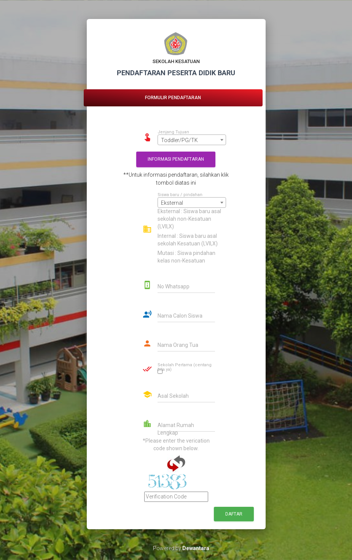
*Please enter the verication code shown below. (176, 444)
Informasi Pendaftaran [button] (176, 159)
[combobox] (192, 139)
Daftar (233, 514)
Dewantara (195, 548)
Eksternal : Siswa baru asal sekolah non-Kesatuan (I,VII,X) (189, 218)
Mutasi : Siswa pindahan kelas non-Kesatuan (186, 257)
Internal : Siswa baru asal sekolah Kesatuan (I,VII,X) (188, 240)
